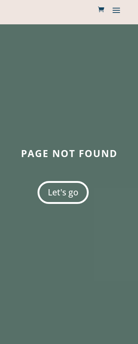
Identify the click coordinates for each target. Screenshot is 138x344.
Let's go (63, 192)
